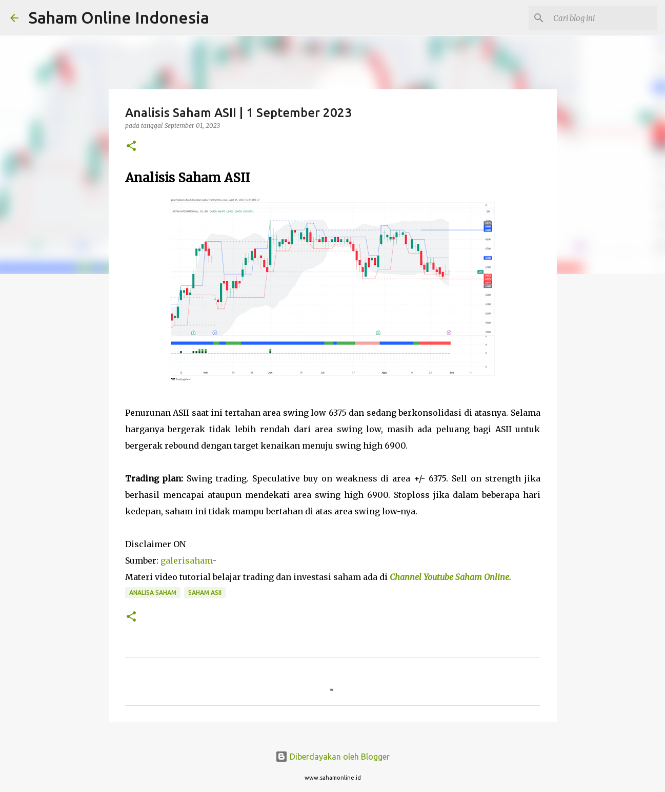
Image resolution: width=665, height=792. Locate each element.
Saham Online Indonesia (119, 17)
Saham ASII (204, 592)
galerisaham (186, 560)
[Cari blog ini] (603, 18)
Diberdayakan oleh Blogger (332, 756)
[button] (131, 146)
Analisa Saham (152, 592)
